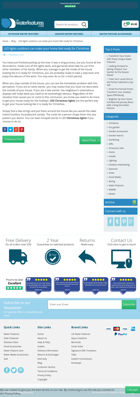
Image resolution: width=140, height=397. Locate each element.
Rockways (76, 362)
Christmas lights (77, 118)
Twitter (14, 370)
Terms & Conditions (47, 371)
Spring (112, 181)
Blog (13, 41)
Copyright (42, 379)
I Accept (133, 390)
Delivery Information (47, 350)
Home (5, 41)
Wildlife (112, 189)
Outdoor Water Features (23, 33)
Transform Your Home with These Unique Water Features (119, 58)
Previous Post (13, 139)
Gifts (111, 143)
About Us (42, 338)
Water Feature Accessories (116, 33)
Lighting (112, 160)
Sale (6, 358)
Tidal (73, 354)
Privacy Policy (44, 375)
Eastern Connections (81, 358)
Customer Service (46, 367)
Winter (112, 193)
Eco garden (114, 127)
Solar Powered (11, 338)
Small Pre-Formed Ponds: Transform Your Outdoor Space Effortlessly (120, 91)
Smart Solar (77, 346)
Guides (40, 346)
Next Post (89, 140)
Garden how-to (116, 135)
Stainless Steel (11, 342)
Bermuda (76, 342)
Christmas (114, 123)
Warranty (42, 358)
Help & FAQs (43, 342)
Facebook (7, 370)
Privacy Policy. (13, 393)
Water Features (116, 185)
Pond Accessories (12, 346)
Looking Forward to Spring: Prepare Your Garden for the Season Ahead (118, 70)
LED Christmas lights (62, 100)
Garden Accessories (118, 131)
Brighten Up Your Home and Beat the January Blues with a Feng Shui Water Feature (120, 103)
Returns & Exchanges (48, 354)
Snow (111, 172)
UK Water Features (80, 333)
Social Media (115, 177)
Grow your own (116, 148)
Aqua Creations (79, 338)
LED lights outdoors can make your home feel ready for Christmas (50, 41)
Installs (112, 156)
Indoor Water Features (69, 33)
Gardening (114, 139)
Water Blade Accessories (16, 354)
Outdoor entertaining (119, 164)
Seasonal (113, 168)
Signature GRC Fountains (83, 350)
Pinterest (21, 370)
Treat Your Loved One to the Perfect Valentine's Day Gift (120, 82)
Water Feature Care (13, 350)
